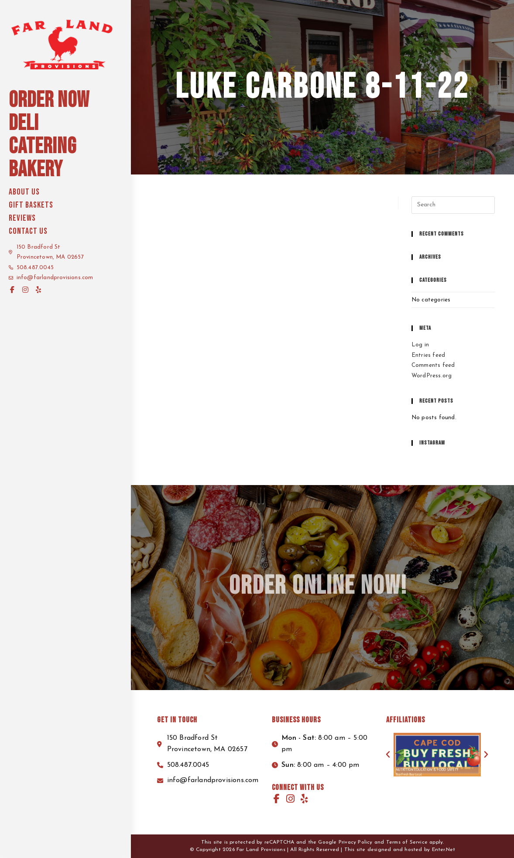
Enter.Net (444, 849)
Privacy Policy (356, 842)
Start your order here (444, 8)
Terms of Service (407, 842)
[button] (388, 754)
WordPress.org (431, 376)
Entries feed (428, 355)
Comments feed (433, 365)
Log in (420, 345)
